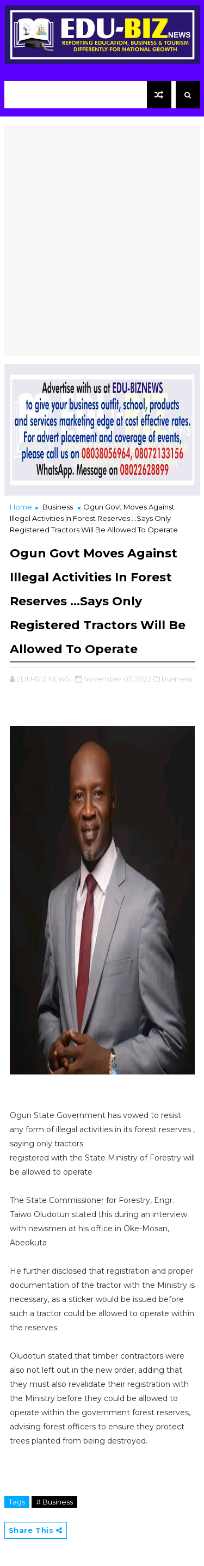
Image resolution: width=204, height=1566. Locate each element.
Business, (178, 678)
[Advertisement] (102, 227)
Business (57, 506)
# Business (54, 1501)
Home (21, 506)
